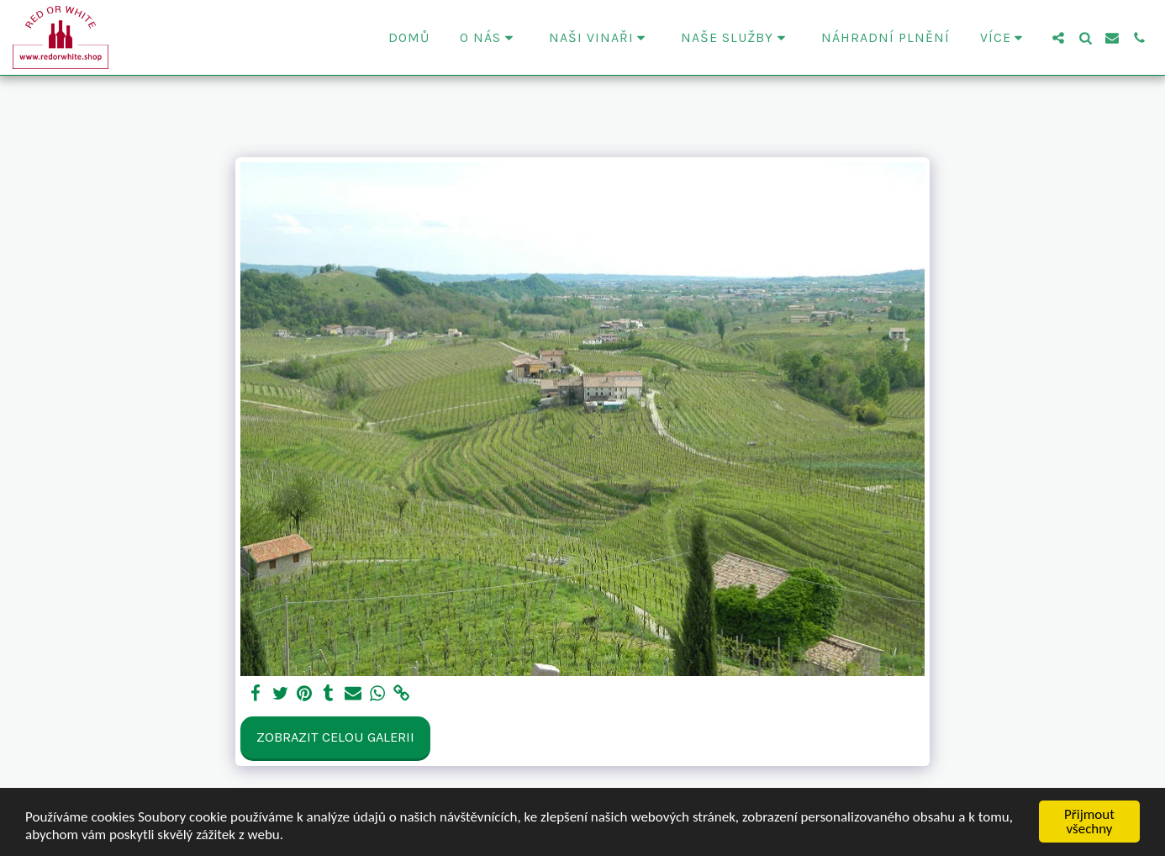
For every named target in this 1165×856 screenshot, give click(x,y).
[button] (489, 37)
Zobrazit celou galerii (335, 737)
